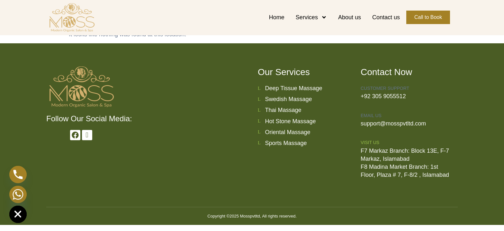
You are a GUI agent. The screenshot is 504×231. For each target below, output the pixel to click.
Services (311, 17)
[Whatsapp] (18, 194)
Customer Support (385, 88)
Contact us (386, 17)
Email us (371, 115)
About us (349, 17)
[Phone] (18, 174)
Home (276, 17)
